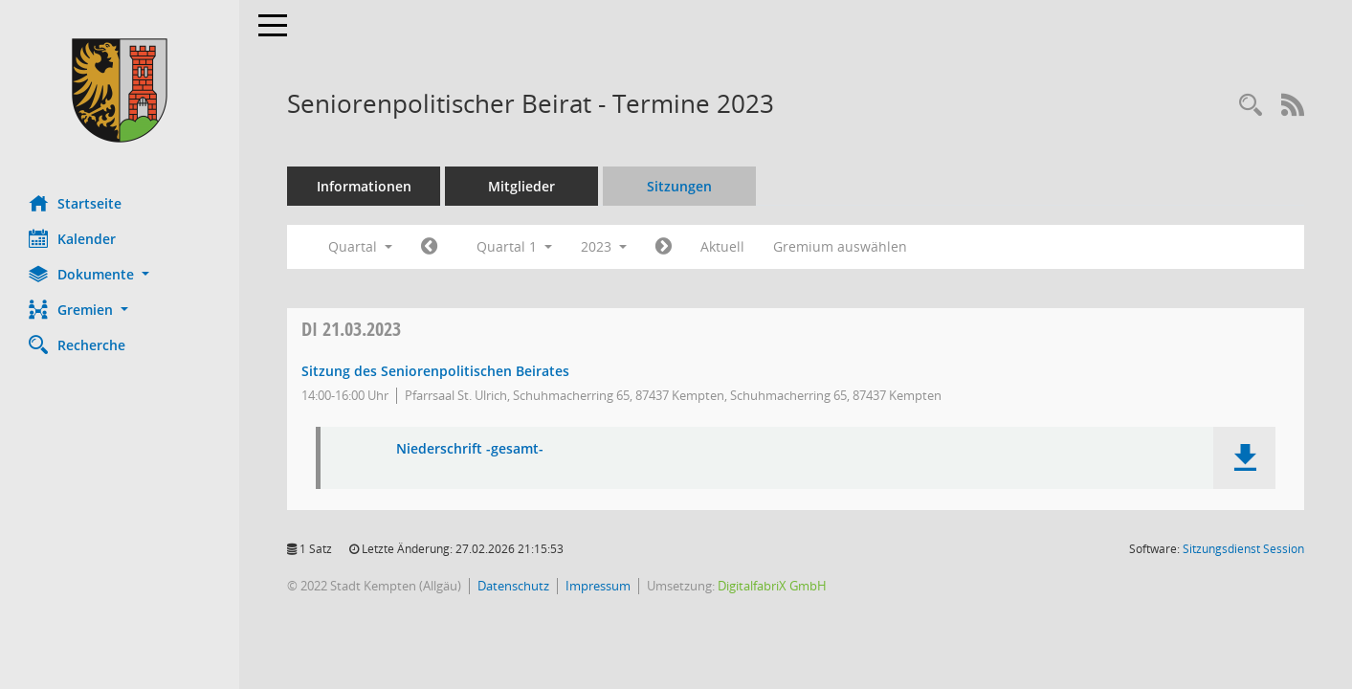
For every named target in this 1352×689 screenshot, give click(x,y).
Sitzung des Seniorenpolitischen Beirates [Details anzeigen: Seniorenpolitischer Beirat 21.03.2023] (435, 371)
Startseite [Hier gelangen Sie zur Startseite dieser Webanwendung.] (75, 202)
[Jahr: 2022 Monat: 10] (429, 247)
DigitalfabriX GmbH (772, 585)
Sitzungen (679, 186)
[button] (119, 274)
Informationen (364, 186)
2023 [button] (604, 246)
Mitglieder (521, 186)
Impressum (598, 585)
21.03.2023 (351, 329)
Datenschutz (513, 585)
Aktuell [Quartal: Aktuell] (722, 246)
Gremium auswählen (840, 246)
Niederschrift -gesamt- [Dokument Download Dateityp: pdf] (469, 449)
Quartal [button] (360, 246)
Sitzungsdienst (1243, 549)
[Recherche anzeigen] (1251, 106)
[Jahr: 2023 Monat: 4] (663, 247)
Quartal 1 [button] (514, 246)
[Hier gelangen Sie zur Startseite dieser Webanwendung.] (119, 90)
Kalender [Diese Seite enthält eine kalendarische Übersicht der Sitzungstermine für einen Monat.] (72, 238)
